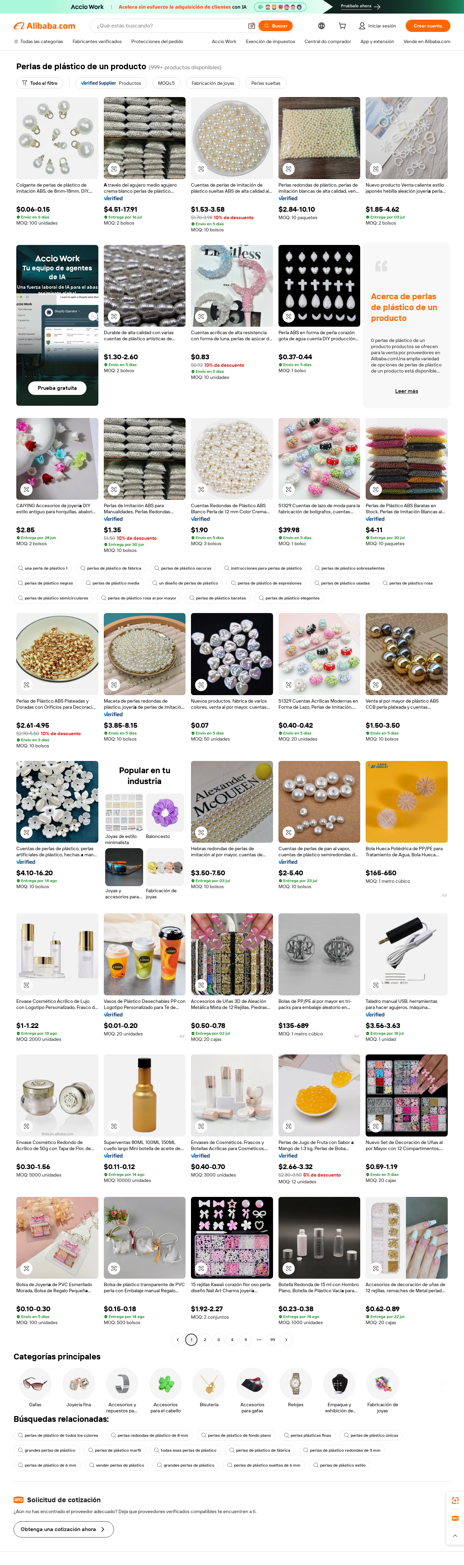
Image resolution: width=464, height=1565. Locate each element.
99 (272, 1339)
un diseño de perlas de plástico (185, 583)
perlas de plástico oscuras (182, 568)
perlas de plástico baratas (217, 598)
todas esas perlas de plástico (185, 1450)
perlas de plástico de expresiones (266, 583)
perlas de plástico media (112, 583)
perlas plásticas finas (307, 1435)
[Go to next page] (286, 1340)
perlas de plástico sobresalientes (350, 568)
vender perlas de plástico (116, 1465)
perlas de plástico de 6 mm (47, 1465)
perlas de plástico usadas (342, 583)
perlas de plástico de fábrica (110, 568)
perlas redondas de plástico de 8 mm (149, 1435)
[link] (455, 1500)
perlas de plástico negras (45, 583)
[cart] (344, 27)
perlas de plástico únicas (371, 1435)
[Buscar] (275, 25)
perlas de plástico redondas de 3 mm (342, 1450)
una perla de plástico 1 (42, 568)
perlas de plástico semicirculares (53, 598)
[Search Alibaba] (169, 26)
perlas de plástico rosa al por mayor (138, 598)
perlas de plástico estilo (339, 1465)
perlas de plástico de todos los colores (58, 1435)
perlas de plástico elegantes (289, 598)
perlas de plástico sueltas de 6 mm (264, 1465)
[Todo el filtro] (39, 83)
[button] (252, 26)
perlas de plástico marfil (114, 1450)
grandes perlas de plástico (46, 1450)
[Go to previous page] (178, 1340)
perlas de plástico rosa (408, 583)
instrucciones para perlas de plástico (263, 568)
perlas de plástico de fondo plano (236, 1435)
